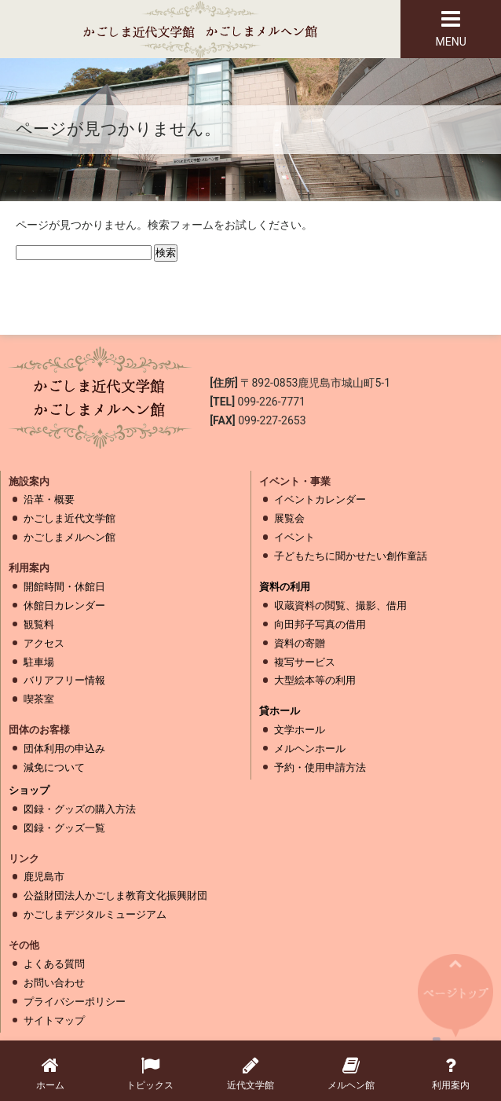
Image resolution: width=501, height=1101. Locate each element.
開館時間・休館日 (64, 587)
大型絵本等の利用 (315, 680)
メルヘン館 (351, 1073)
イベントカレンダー (320, 499)
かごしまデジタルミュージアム (95, 914)
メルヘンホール (310, 748)
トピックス (150, 1073)
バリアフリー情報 (64, 680)
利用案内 (450, 1073)
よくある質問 (54, 964)
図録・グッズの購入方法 (80, 809)
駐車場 (39, 662)
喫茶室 (39, 699)
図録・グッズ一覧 (64, 828)
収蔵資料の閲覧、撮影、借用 (340, 605)
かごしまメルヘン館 (69, 537)
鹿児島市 (44, 877)
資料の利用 (284, 587)
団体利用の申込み (64, 748)
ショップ (29, 790)
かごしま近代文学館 (69, 518)
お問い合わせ (54, 983)
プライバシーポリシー (75, 1001)
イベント (294, 537)
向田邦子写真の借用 (320, 624)
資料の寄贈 (299, 643)
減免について (54, 767)
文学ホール (299, 730)
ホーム (50, 1073)
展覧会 (289, 518)
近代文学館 (250, 1073)
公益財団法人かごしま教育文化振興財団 (115, 895)
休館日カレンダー (64, 605)
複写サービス (304, 662)
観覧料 (39, 624)
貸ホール (279, 711)
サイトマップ (54, 1020)
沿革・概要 (49, 499)
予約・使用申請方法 (320, 767)
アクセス (44, 643)
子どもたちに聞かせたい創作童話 (350, 556)
